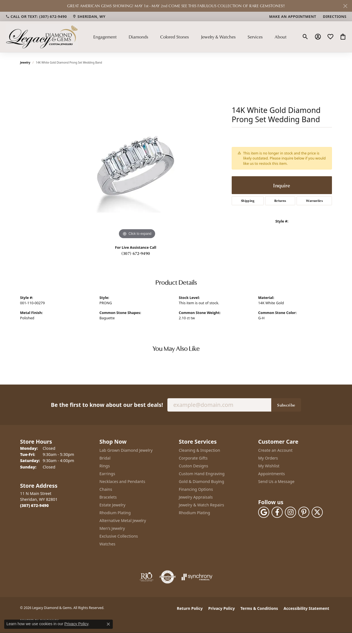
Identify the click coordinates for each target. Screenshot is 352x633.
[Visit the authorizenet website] (167, 577)
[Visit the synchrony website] (197, 577)
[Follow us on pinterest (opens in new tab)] (303, 512)
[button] (305, 36)
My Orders (268, 458)
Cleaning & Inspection (199, 450)
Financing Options (196, 489)
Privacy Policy (221, 608)
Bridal (105, 458)
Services (255, 37)
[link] (36, 16)
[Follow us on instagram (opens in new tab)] (290, 512)
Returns (280, 200)
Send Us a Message (276, 481)
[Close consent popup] (108, 624)
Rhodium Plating (115, 512)
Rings (104, 465)
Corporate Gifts (193, 458)
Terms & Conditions (259, 608)
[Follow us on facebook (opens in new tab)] (277, 512)
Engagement (105, 37)
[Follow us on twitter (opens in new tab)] (317, 512)
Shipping (248, 200)
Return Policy (190, 608)
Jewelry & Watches (218, 37)
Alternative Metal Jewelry (122, 520)
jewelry (25, 62)
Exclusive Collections (118, 536)
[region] (137, 156)
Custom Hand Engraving (201, 473)
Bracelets (108, 497)
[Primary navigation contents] (190, 36)
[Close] (345, 6)
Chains (105, 489)
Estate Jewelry (112, 505)
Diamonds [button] (138, 37)
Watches (107, 544)
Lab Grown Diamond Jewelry (126, 450)
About (281, 37)
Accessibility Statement (306, 608)
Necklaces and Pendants (122, 481)
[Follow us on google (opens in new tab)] (263, 512)
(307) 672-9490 (135, 253)
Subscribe (286, 405)
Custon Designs (193, 465)
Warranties (314, 200)
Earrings (107, 473)
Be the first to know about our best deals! (107, 405)
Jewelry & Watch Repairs (201, 505)
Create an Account (275, 450)
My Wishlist (269, 465)
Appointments (271, 473)
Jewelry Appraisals (196, 497)
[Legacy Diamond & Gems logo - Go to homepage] (42, 36)
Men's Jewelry (112, 528)
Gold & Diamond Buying (201, 481)
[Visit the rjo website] (146, 577)
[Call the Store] (34, 505)
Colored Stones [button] (174, 37)
